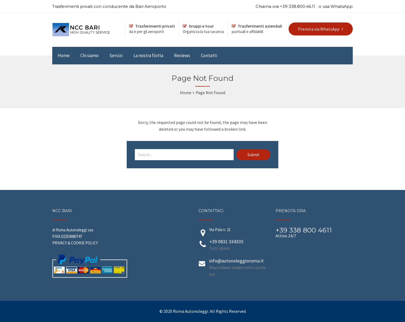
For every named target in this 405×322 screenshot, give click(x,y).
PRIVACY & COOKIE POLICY (75, 242)
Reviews (182, 55)
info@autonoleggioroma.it (236, 261)
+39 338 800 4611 (304, 230)
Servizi (116, 55)
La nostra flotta (148, 55)
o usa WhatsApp (336, 6)
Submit (253, 154)
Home (64, 55)
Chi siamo (89, 55)
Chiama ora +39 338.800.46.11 (285, 6)
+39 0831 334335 (226, 241)
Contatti (209, 55)
